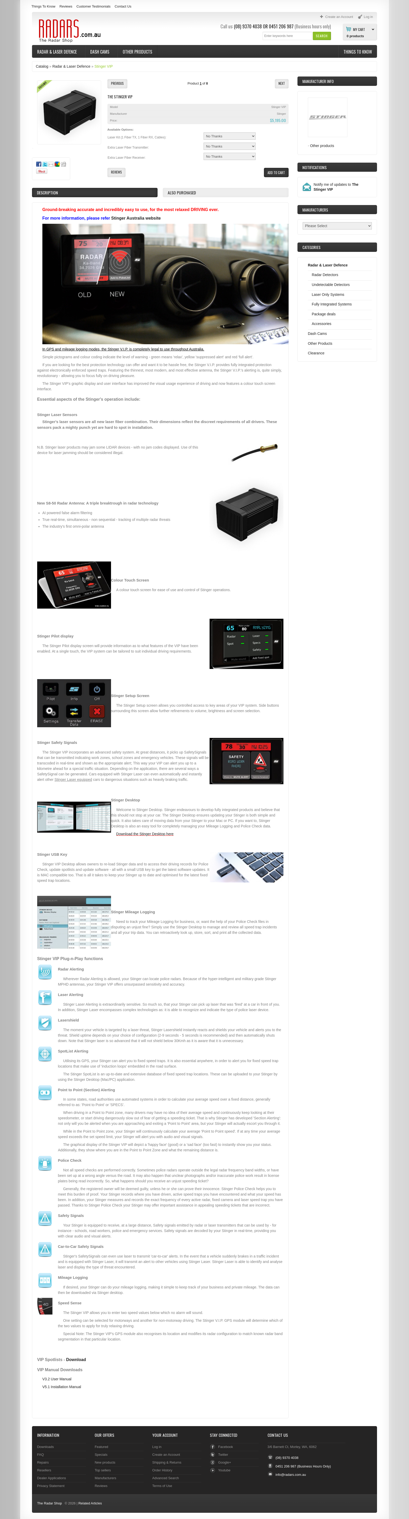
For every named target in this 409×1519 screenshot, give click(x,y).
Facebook (225, 1447)
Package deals (324, 314)
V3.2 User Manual (57, 1379)
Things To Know (43, 6)
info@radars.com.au (291, 1475)
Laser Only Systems (328, 294)
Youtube (224, 1470)
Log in (156, 1447)
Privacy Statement (50, 1486)
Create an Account (166, 1455)
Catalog (42, 66)
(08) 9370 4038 (248, 26)
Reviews (66, 6)
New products (105, 1462)
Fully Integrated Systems (332, 304)
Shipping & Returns (166, 1462)
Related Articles (90, 1503)
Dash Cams (100, 52)
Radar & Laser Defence (57, 52)
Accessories (321, 324)
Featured (101, 1447)
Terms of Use (162, 1486)
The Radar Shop (49, 1503)
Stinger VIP (103, 66)
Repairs (43, 1462)
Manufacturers (105, 1478)
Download (76, 1359)
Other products (322, 146)
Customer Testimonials (93, 6)
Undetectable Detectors (331, 285)
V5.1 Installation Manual (61, 1387)
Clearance (316, 353)
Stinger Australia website (136, 218)
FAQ (40, 1455)
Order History (162, 1470)
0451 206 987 (281, 26)
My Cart (359, 29)
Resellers (44, 1470)
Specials (101, 1455)
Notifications (314, 167)
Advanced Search (165, 1478)
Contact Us (123, 6)
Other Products (137, 52)
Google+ (224, 1462)
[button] (322, 36)
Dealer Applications (51, 1478)
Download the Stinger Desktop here (145, 834)
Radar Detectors (325, 275)
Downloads (45, 1447)
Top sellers (103, 1470)
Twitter (223, 1455)
